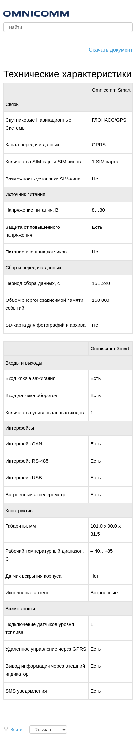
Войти (16, 729)
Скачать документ (111, 50)
